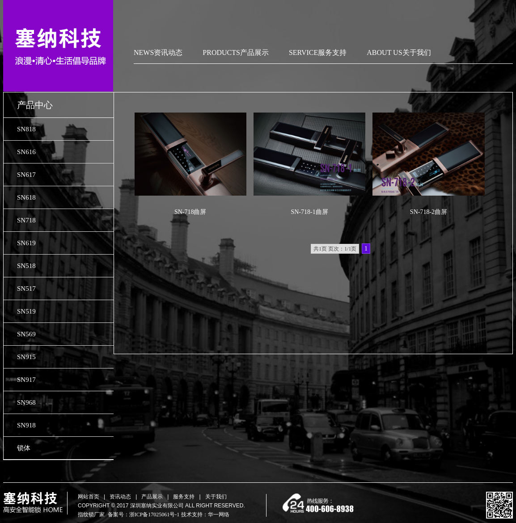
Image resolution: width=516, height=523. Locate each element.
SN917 (26, 379)
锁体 (23, 448)
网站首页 (88, 497)
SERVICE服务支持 (318, 52)
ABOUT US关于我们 (399, 52)
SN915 (26, 356)
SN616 (26, 151)
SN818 (26, 129)
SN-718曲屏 (190, 212)
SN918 (26, 425)
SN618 (26, 197)
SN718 (26, 220)
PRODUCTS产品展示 (236, 52)
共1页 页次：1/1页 (334, 249)
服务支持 (184, 497)
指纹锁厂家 (91, 514)
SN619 (26, 243)
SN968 (26, 402)
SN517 (26, 288)
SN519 (26, 311)
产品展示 (152, 497)
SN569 (26, 334)
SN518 (26, 265)
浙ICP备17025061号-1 (154, 514)
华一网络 (218, 514)
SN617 (26, 174)
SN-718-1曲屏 (309, 212)
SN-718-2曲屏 (428, 212)
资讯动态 (120, 497)
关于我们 (216, 497)
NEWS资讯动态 (158, 52)
